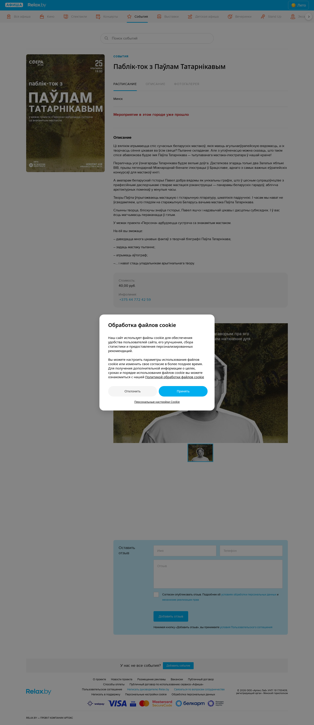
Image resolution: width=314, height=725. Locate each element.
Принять (183, 391)
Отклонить (133, 391)
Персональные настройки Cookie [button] (157, 402)
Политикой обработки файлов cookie (174, 377)
